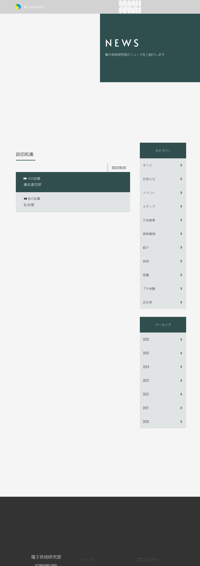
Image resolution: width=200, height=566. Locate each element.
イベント (149, 192)
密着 (146, 274)
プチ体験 (149, 288)
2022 (146, 394)
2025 (146, 353)
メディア (149, 206)
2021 (146, 408)
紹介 (146, 247)
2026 (146, 339)
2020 (146, 421)
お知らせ (149, 179)
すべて (147, 165)
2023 (146, 380)
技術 (146, 261)
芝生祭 (147, 302)
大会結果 (149, 220)
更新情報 (149, 233)
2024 (146, 366)
